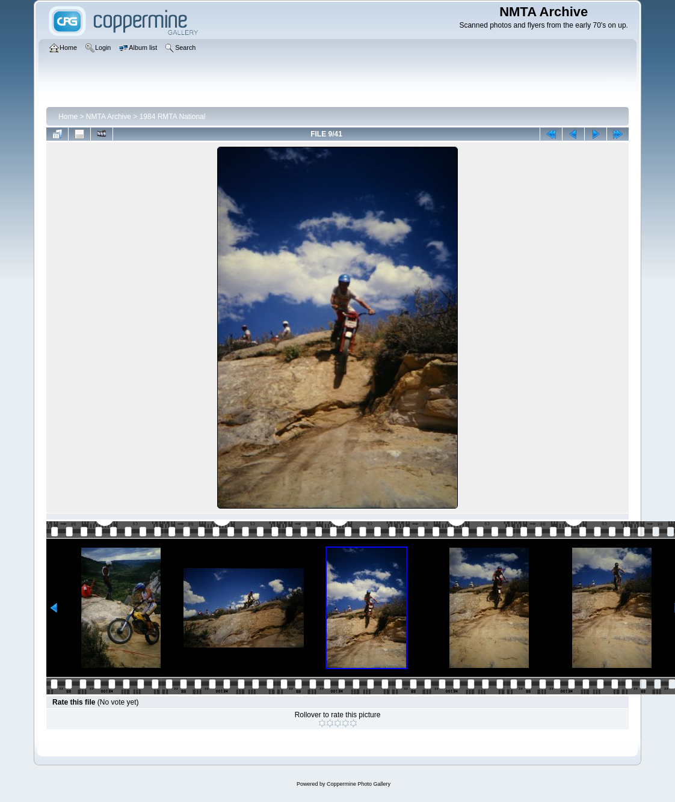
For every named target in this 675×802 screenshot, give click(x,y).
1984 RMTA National (173, 116)
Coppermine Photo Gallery (358, 784)
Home (68, 116)
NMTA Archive (108, 116)
